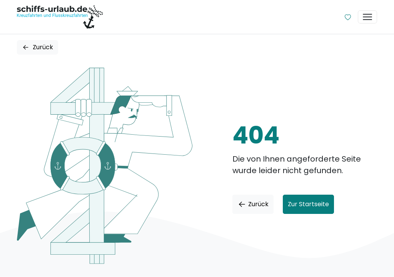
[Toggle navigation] (367, 16)
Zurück (37, 47)
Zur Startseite (308, 204)
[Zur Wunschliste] (348, 17)
